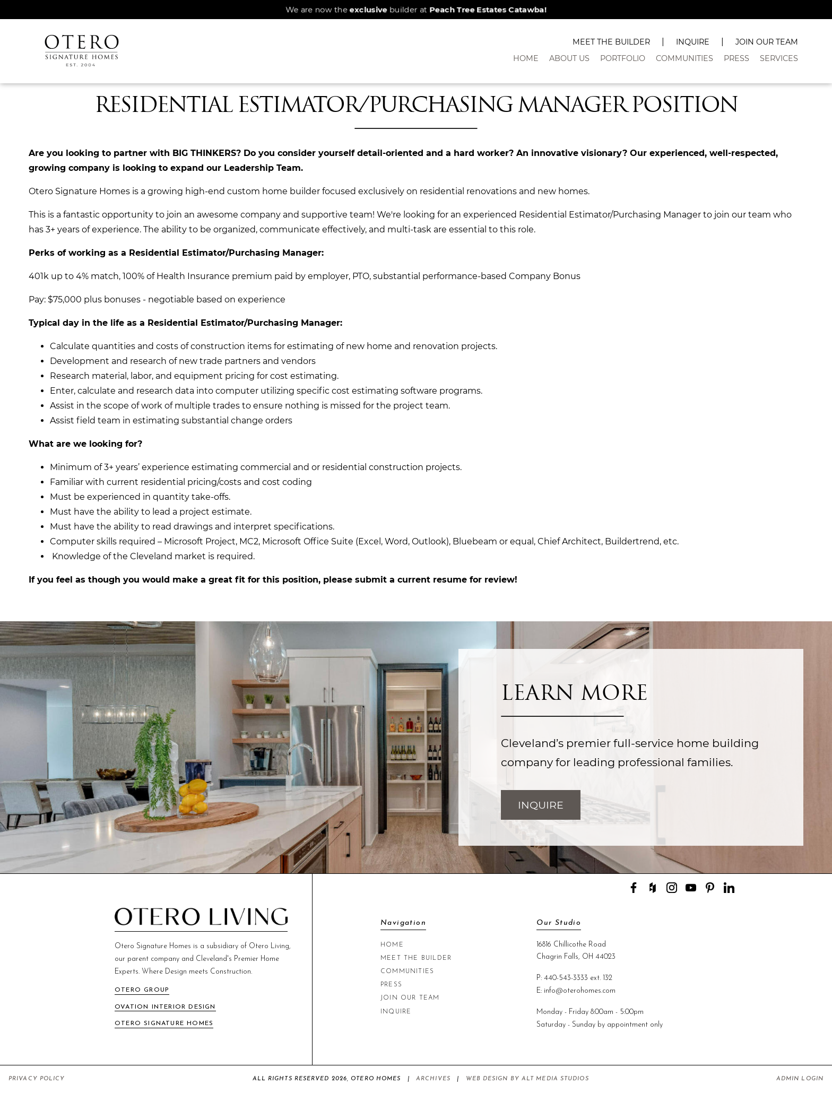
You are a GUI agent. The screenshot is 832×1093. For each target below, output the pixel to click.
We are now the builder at (416, 9)
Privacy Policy (36, 1079)
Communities (684, 58)
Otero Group (142, 990)
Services (779, 58)
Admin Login (800, 1079)
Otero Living (269, 946)
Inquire (692, 42)
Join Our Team (766, 42)
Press (736, 58)
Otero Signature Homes (164, 1023)
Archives (433, 1079)
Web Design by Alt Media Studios (527, 1079)
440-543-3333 (566, 978)
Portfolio (622, 58)
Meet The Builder (611, 42)
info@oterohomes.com (580, 990)
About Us (569, 58)
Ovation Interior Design (165, 1007)
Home (526, 58)
